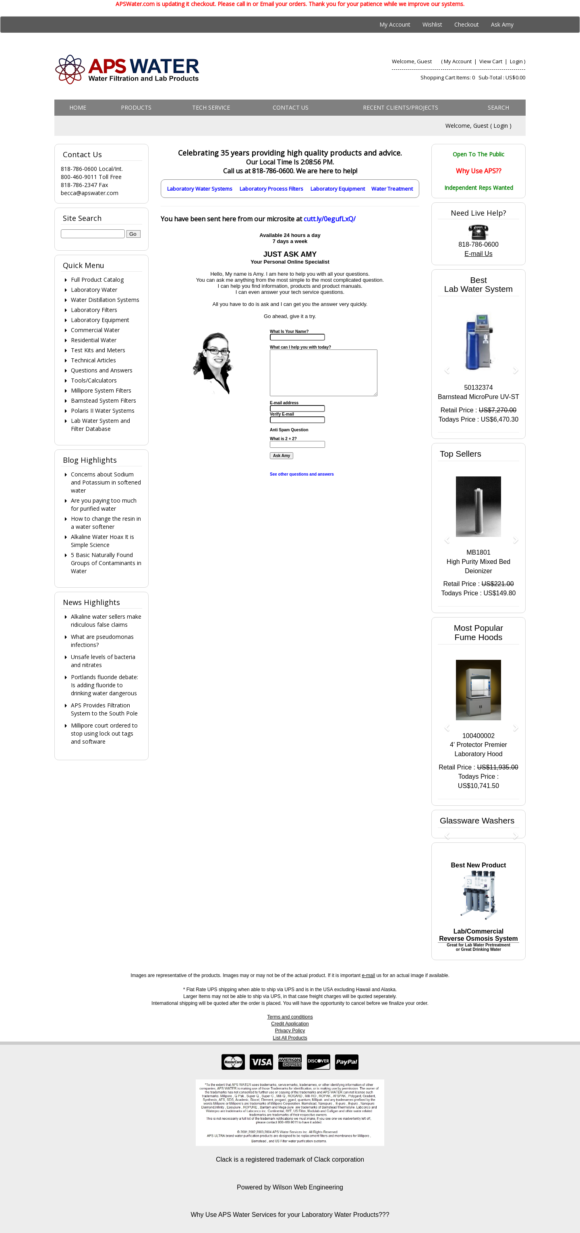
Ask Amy (502, 24)
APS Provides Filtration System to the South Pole (104, 709)
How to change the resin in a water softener (106, 522)
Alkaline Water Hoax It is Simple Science (102, 541)
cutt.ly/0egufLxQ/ (330, 218)
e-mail (368, 975)
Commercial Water (95, 330)
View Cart (491, 61)
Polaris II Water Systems (103, 410)
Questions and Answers (102, 370)
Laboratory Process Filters (271, 188)
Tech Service (211, 107)
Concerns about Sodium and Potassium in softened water (106, 482)
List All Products (290, 1038)
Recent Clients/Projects (400, 107)
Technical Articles (93, 360)
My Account (394, 24)
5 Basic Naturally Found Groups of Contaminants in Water (106, 563)
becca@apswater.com (89, 193)
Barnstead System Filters (103, 400)
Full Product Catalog (97, 279)
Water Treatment (392, 188)
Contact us (291, 107)
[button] (444, 366)
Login (516, 61)
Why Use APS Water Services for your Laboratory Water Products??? (290, 1214)
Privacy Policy (290, 1030)
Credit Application (290, 1024)
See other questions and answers (302, 474)
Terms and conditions (290, 1017)
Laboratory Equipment (338, 188)
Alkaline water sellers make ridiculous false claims (106, 620)
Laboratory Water (94, 289)
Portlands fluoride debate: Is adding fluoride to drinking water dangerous (104, 685)
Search (498, 107)
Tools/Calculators (94, 380)
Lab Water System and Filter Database (100, 424)
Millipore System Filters (101, 390)
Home (77, 107)
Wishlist (432, 24)
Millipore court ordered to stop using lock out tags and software (104, 733)
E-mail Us (478, 253)
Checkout (466, 24)
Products (136, 107)
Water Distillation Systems (105, 300)
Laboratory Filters (94, 310)
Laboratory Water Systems (199, 188)
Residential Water (93, 340)
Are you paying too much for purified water (104, 504)
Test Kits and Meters (98, 350)
